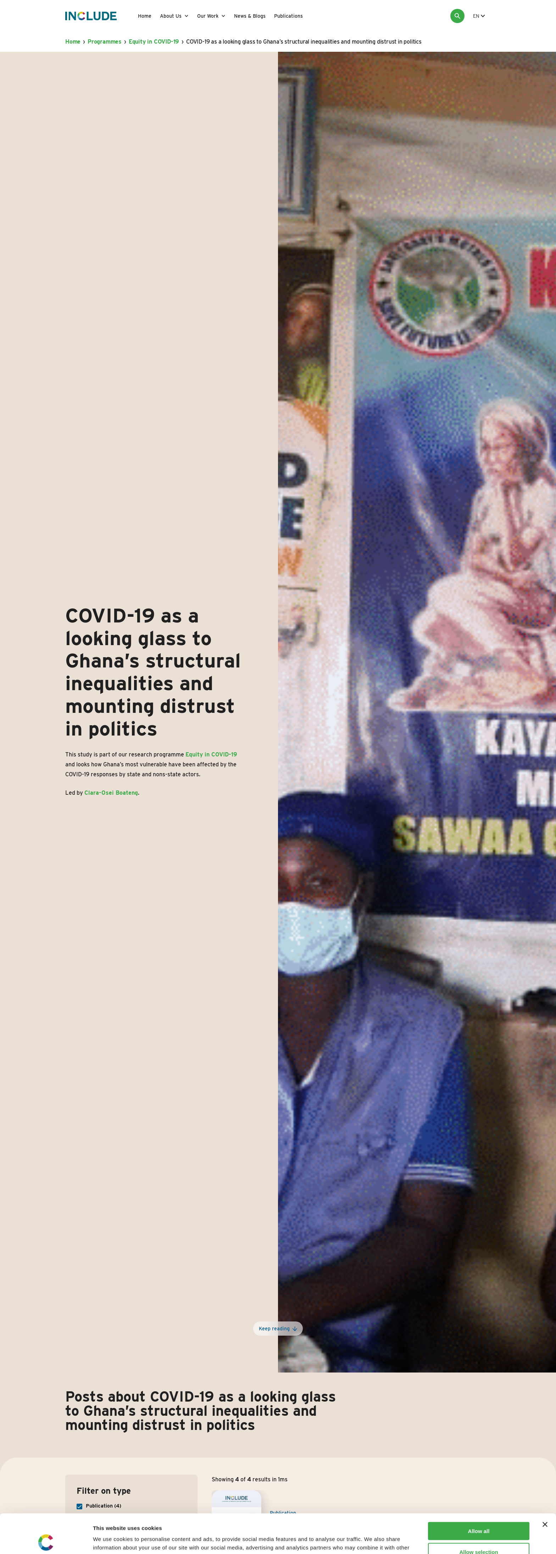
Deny (478, 1533)
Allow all (479, 1492)
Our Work (207, 16)
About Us (171, 16)
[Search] (457, 16)
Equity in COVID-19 (154, 41)
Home (144, 16)
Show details (372, 1540)
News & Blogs (250, 16)
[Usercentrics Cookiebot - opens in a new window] (46, 1540)
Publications (288, 16)
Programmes (105, 41)
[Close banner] (545, 1485)
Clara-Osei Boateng (111, 792)
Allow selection (478, 1513)
